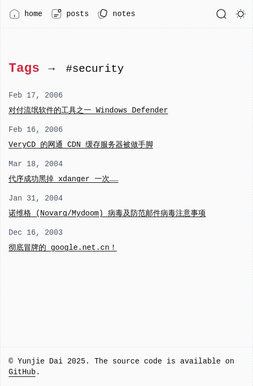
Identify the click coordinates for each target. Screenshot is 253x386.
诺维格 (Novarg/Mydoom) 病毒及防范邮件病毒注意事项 (107, 213)
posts (70, 14)
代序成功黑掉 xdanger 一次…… (63, 179)
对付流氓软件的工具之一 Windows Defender (88, 110)
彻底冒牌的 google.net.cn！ (63, 247)
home (25, 14)
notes (116, 14)
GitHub (22, 372)
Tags (24, 68)
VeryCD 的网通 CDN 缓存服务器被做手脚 (81, 144)
